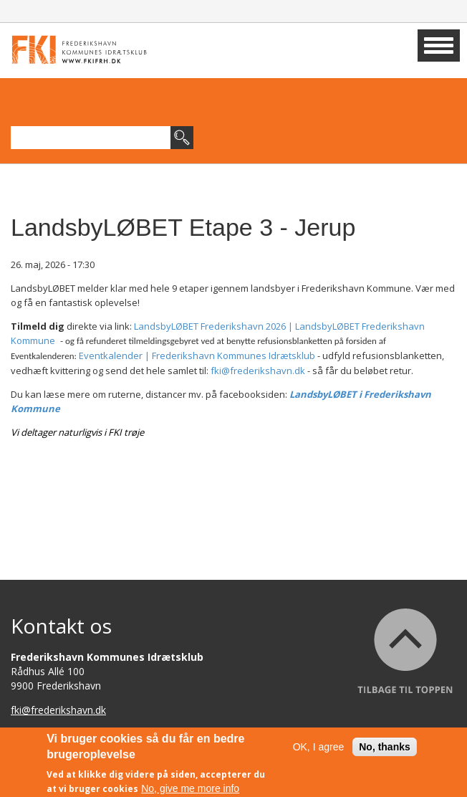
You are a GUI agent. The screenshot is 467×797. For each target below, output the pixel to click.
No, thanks (384, 750)
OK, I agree (319, 750)
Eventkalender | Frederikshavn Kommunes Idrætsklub (197, 355)
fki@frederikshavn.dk (258, 370)
